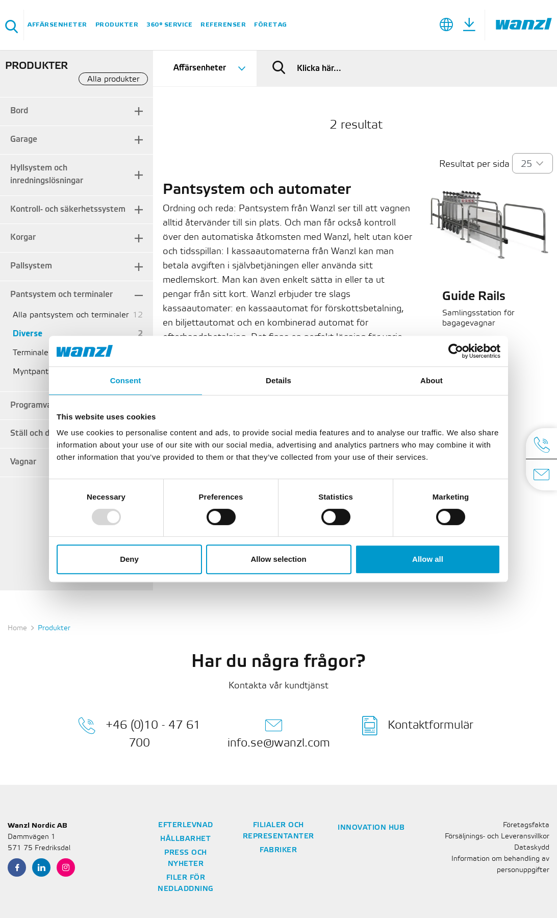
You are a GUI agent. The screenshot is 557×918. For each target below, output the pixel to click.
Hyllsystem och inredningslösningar (46, 174)
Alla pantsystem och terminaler (71, 315)
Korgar (23, 237)
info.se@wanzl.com (278, 732)
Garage (23, 139)
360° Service (169, 25)
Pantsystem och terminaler (61, 295)
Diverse (27, 334)
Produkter (117, 25)
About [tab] (431, 380)
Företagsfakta (526, 825)
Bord (19, 111)
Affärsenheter (57, 25)
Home (17, 628)
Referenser (223, 25)
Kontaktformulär (417, 725)
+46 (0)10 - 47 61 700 (139, 732)
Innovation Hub (371, 828)
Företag (270, 25)
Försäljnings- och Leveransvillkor (497, 836)
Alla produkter (113, 79)
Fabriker (278, 850)
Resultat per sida (474, 164)
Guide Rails (473, 297)
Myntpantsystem (44, 372)
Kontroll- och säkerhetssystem (67, 209)
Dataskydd (531, 848)
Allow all (427, 559)
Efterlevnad (185, 825)
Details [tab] (278, 380)
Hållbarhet (185, 839)
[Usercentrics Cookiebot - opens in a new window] (455, 351)
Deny (129, 559)
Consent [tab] (125, 380)
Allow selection (278, 559)
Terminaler (32, 353)
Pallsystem (31, 266)
